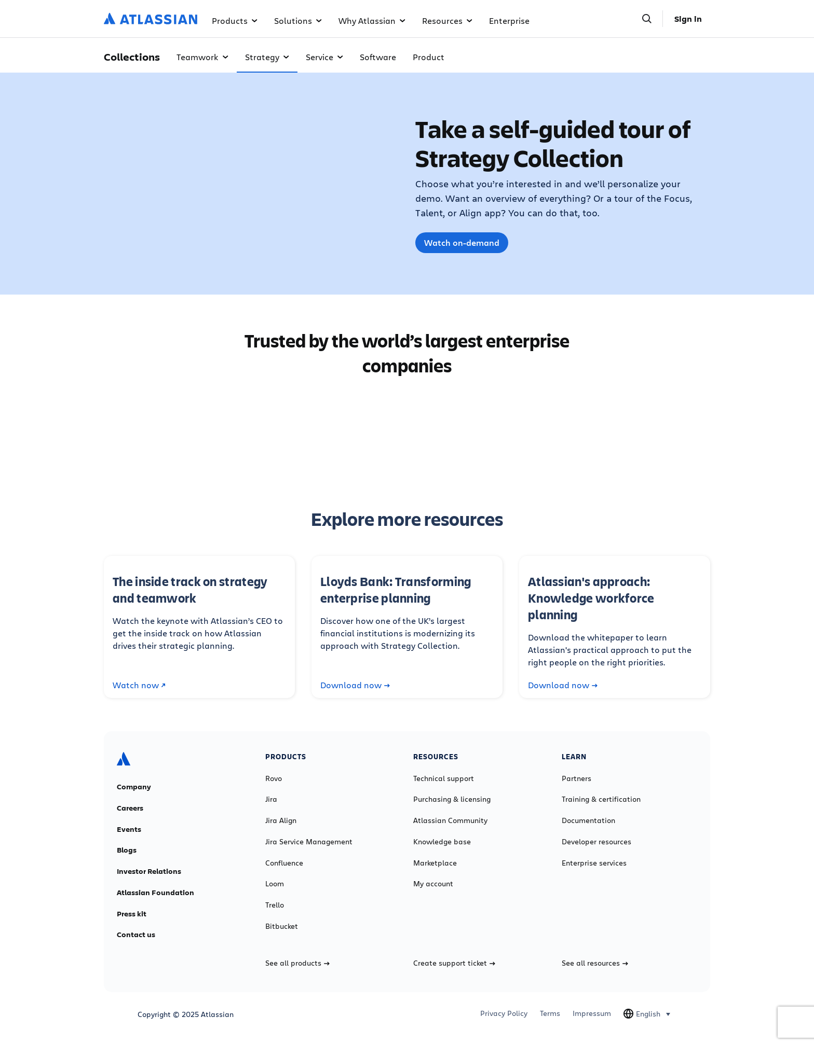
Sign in (688, 18)
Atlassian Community (450, 820)
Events (129, 829)
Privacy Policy (503, 1013)
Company (134, 787)
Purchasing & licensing (452, 799)
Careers (130, 808)
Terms (550, 1013)
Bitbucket (281, 926)
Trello (274, 905)
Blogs (127, 850)
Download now (355, 685)
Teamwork (202, 56)
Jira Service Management (308, 842)
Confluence (284, 863)
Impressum (592, 1013)
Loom (274, 884)
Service (324, 56)
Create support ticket (454, 963)
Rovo (273, 778)
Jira (271, 799)
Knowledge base (442, 842)
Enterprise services (594, 863)
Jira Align (280, 820)
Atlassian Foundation (155, 892)
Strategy (267, 56)
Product (428, 56)
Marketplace (435, 863)
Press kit (131, 914)
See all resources (595, 963)
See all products (297, 963)
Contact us (136, 934)
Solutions (298, 20)
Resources (447, 20)
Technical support (443, 778)
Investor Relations (149, 871)
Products (234, 20)
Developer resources (596, 842)
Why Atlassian (371, 20)
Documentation (588, 820)
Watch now (139, 685)
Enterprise (509, 20)
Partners (576, 778)
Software (378, 56)
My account (433, 884)
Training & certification (601, 799)
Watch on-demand (461, 242)
